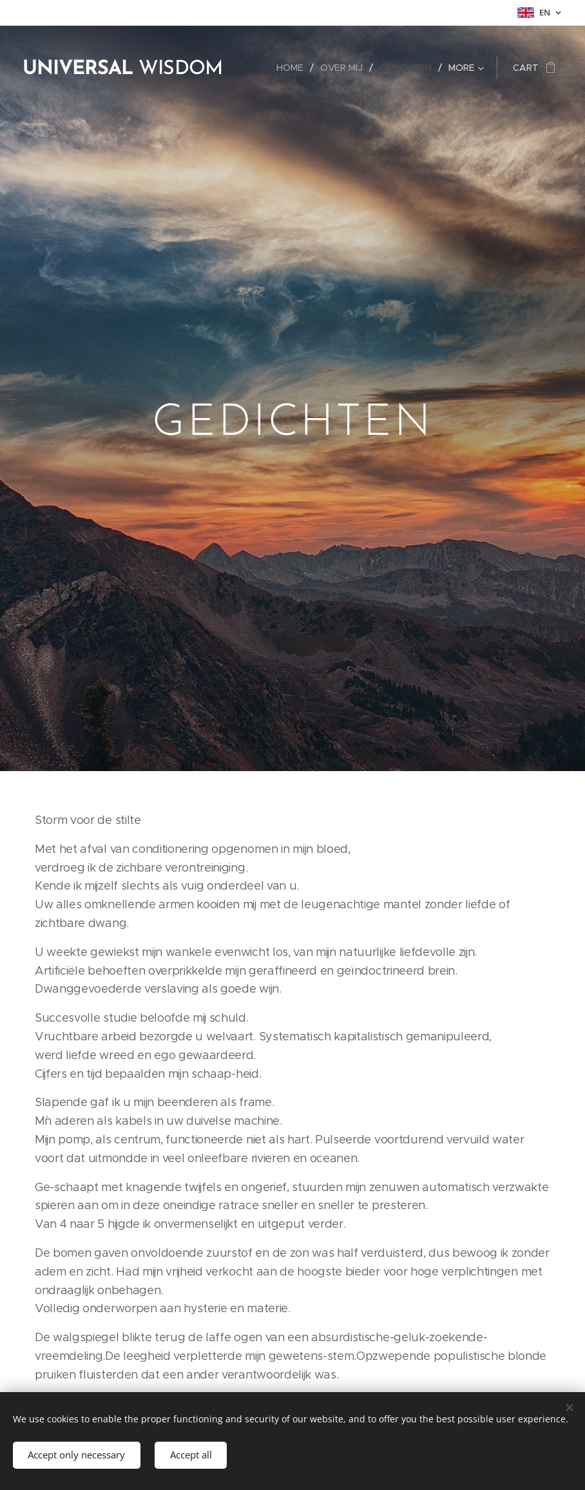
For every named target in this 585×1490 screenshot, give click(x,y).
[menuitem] (296, 68)
